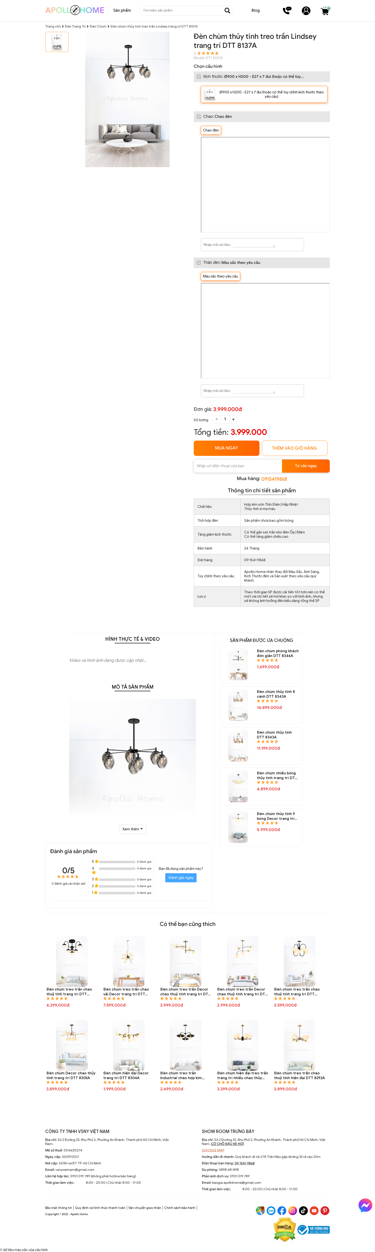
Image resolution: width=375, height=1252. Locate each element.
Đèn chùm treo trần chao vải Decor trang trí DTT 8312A (126, 992)
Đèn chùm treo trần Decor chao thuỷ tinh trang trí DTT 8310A (185, 992)
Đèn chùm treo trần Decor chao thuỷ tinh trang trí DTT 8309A (242, 992)
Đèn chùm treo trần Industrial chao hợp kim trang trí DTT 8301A (181, 1075)
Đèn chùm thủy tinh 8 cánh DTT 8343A (276, 694)
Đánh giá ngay (180, 877)
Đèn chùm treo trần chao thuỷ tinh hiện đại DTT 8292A (299, 1075)
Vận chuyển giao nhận (144, 1208)
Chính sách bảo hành (179, 1208)
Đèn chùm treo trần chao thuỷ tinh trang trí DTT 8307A (297, 992)
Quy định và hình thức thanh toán (100, 1208)
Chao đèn (211, 130)
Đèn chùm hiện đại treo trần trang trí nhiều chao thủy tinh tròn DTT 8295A (242, 1075)
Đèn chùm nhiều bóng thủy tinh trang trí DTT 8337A (277, 775)
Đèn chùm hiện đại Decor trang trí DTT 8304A (126, 1075)
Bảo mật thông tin (58, 1208)
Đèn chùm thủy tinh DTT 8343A (274, 734)
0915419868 (274, 479)
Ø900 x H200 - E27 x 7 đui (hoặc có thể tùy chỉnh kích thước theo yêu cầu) (271, 94)
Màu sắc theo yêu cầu (220, 276)
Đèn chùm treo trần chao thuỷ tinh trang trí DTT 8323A (69, 992)
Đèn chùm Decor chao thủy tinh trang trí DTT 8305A (70, 1075)
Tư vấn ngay (306, 466)
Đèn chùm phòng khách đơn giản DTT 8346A (278, 653)
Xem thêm (132, 829)
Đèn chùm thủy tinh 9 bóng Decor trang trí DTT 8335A (276, 816)
